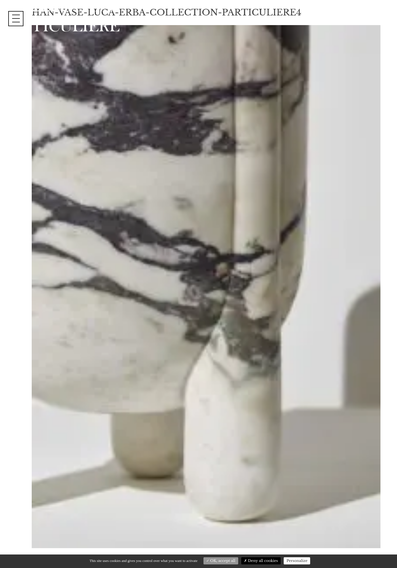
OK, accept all (220, 560)
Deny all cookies (261, 560)
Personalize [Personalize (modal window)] (296, 560)
